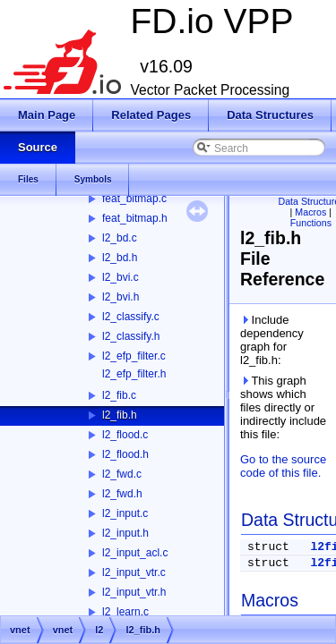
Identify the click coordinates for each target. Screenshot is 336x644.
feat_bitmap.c (134, 198)
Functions (311, 222)
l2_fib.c (119, 395)
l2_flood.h (125, 454)
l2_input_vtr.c (134, 572)
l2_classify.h (130, 336)
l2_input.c (125, 513)
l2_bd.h (119, 257)
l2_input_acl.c (135, 553)
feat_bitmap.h (135, 218)
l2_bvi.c (120, 277)
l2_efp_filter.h (134, 374)
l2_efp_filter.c (134, 356)
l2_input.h (125, 533)
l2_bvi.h (120, 297)
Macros (310, 212)
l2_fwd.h (122, 493)
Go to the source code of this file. (283, 466)
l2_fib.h (119, 415)
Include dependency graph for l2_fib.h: (272, 340)
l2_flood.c (125, 434)
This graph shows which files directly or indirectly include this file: (283, 407)
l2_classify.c (130, 316)
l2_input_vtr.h (134, 592)
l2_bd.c (119, 238)
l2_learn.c (125, 612)
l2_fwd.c (122, 474)
